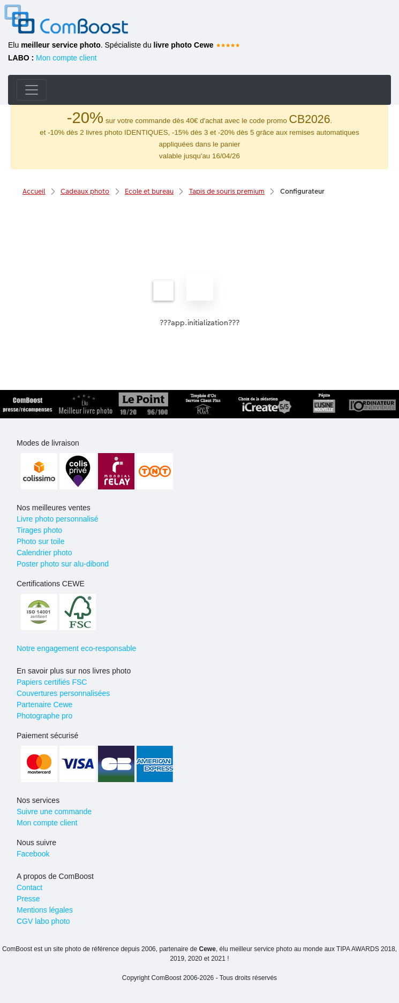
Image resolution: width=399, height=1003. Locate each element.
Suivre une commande (54, 811)
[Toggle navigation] (32, 90)
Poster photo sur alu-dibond (63, 564)
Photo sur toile (41, 541)
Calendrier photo (44, 552)
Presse (28, 898)
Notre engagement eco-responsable (76, 648)
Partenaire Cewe (44, 704)
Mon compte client (66, 57)
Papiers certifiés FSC (52, 682)
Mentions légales (45, 910)
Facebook (33, 853)
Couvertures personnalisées (63, 693)
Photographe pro (44, 715)
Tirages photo (39, 530)
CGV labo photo (43, 921)
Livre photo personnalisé (58, 519)
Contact (29, 887)
